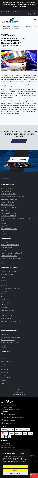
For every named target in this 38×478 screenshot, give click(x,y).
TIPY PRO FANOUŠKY (7, 205)
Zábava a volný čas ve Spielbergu (10, 342)
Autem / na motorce (7, 274)
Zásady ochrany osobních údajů (10, 409)
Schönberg (4, 380)
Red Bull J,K (4, 375)
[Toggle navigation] (34, 20)
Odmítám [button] (15, 470)
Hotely (3, 313)
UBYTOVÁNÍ (4, 305)
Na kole (3, 277)
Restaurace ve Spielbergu (8, 340)
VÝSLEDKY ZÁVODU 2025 (8, 216)
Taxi (2, 296)
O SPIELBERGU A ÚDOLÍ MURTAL (10, 337)
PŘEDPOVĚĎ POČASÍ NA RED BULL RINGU (13, 196)
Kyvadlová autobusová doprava (10, 294)
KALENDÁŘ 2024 (6, 226)
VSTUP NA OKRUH (6, 247)
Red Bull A (4, 364)
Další (2, 383)
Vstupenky (19, 392)
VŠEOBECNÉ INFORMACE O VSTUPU (11, 258)
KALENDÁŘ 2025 (6, 210)
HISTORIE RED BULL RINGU (9, 256)
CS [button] (31, 14)
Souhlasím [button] (15, 467)
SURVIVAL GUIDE (6, 318)
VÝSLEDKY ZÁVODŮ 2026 (8, 207)
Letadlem (4, 280)
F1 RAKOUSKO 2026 (17, 26)
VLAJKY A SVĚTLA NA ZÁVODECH (10, 202)
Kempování (4, 307)
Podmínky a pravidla (6, 407)
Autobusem (4, 285)
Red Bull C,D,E (5, 369)
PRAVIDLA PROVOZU (7, 302)
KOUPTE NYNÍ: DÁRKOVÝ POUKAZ (11, 321)
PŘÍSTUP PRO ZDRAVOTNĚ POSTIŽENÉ (12, 253)
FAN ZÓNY (4, 250)
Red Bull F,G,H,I (5, 372)
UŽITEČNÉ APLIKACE (7, 316)
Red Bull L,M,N (5, 378)
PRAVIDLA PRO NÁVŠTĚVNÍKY (10, 245)
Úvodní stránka (5, 26)
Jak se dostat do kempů (8, 310)
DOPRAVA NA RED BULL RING (9, 272)
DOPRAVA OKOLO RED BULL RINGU (11, 288)
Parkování (4, 291)
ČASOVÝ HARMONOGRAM (8, 194)
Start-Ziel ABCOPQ (6, 361)
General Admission (6, 356)
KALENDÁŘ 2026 (6, 191)
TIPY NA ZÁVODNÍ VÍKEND (9, 199)
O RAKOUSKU (5, 334)
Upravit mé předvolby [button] (15, 473)
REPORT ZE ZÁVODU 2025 (9, 213)
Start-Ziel (4, 358)
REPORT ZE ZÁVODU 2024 (9, 229)
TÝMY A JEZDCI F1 (30, 26)
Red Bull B (4, 367)
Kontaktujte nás (19, 141)
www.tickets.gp (19, 395)
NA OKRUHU (4, 299)
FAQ (19, 389)
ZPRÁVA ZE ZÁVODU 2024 (8, 223)
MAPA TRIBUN (5, 242)
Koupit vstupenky (19, 159)
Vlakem (3, 283)
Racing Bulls (6, 28)
